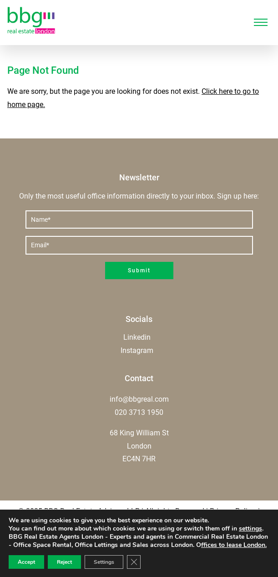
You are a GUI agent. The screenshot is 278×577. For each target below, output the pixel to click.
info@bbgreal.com (139, 399)
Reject (64, 562)
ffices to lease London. (234, 545)
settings (250, 529)
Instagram (137, 350)
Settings (104, 562)
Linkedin (137, 337)
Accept (26, 562)
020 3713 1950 (139, 412)
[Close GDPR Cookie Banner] (134, 562)
